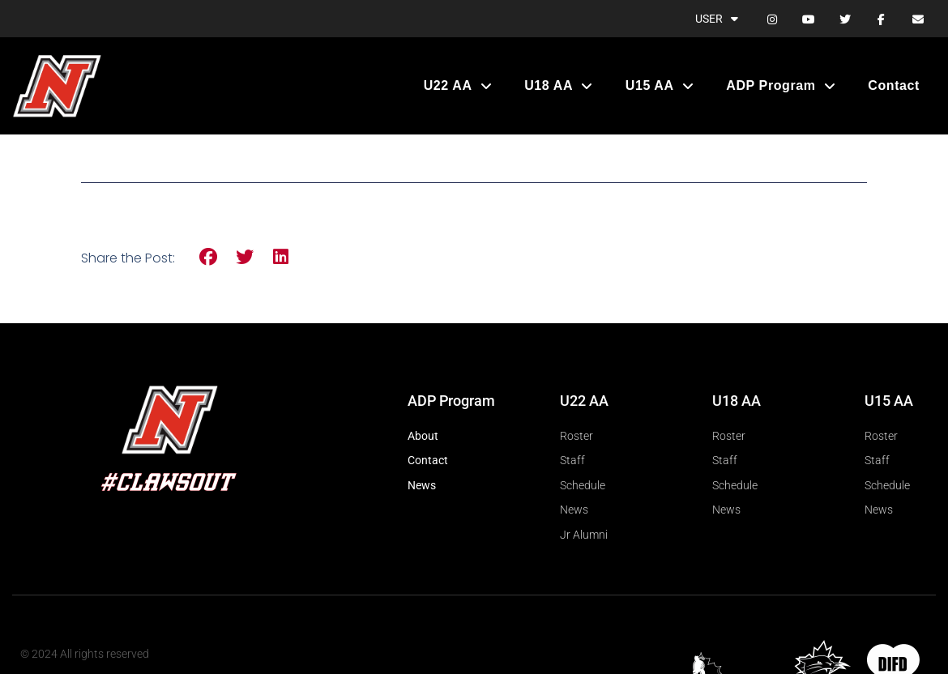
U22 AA (458, 85)
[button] (208, 257)
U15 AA (660, 85)
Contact (894, 85)
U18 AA (558, 85)
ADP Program (780, 85)
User (716, 18)
